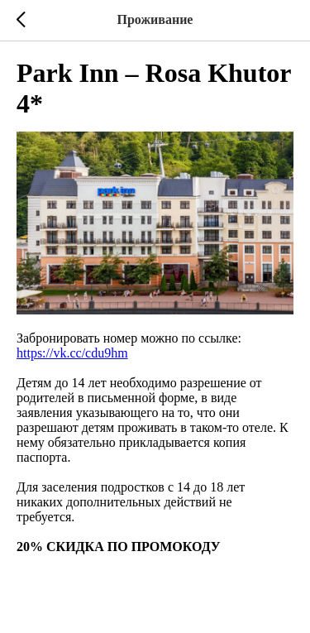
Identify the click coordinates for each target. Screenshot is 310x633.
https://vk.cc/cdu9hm (72, 353)
